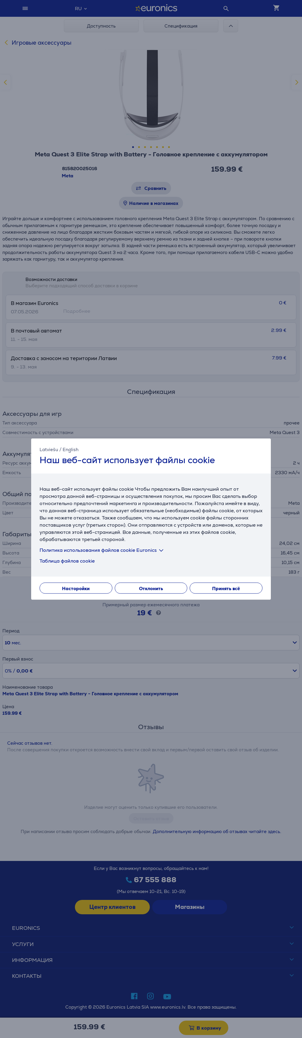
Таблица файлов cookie (67, 561)
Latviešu (49, 449)
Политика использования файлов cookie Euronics (103, 550)
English (70, 449)
